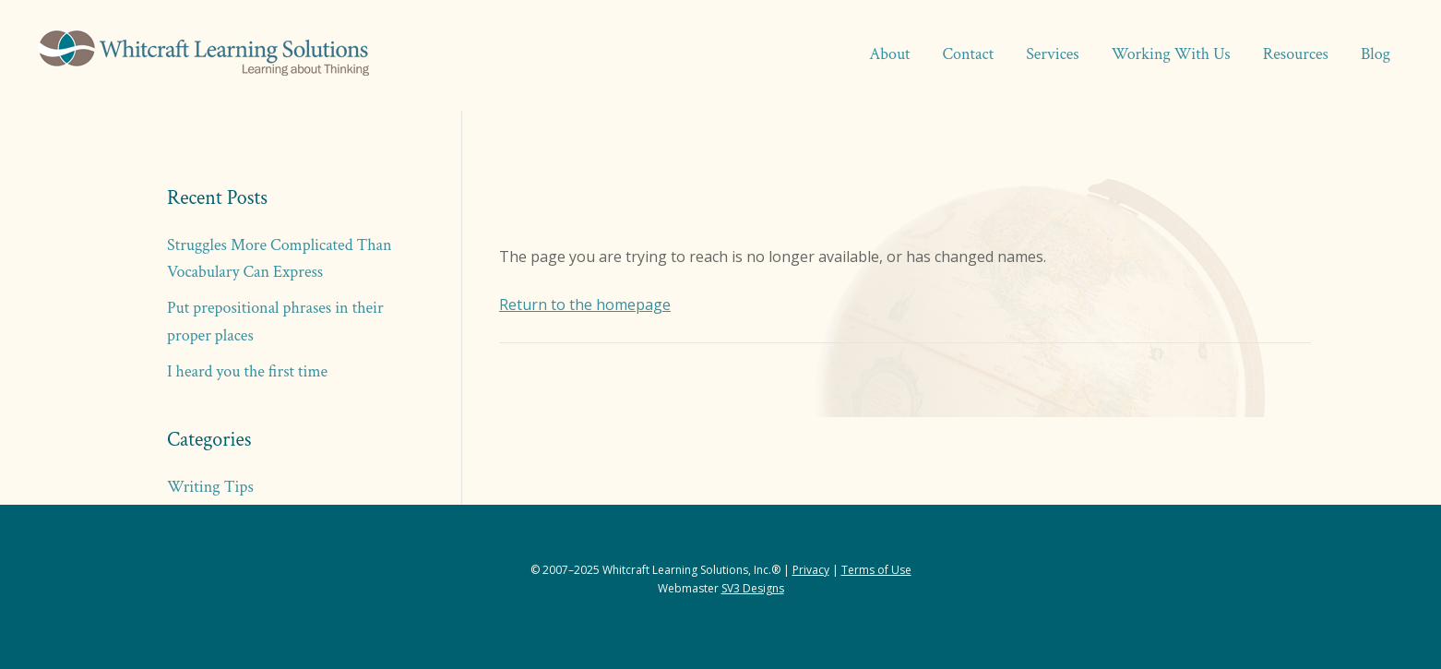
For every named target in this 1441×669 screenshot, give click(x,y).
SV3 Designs (752, 588)
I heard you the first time (247, 371)
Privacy (810, 570)
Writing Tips (210, 486)
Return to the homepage (585, 304)
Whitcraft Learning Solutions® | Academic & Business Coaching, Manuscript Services (203, 55)
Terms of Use (876, 570)
